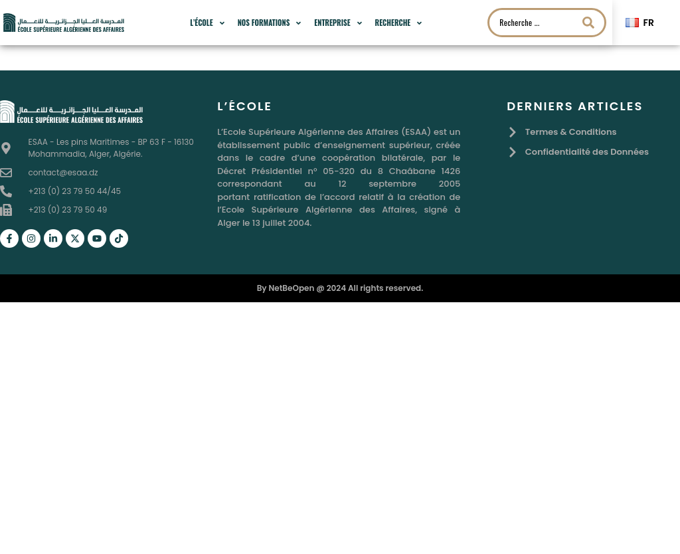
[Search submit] (588, 22)
